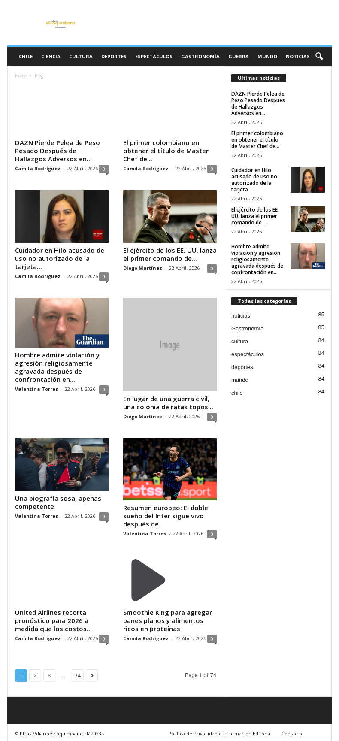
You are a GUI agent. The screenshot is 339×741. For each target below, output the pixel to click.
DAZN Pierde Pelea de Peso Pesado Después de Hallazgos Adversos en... (57, 150)
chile (26, 56)
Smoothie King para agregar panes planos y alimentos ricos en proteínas (167, 620)
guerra (238, 56)
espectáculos (154, 56)
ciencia (51, 56)
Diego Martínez (142, 268)
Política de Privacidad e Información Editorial (220, 733)
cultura (81, 56)
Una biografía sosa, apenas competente (58, 502)
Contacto (291, 733)
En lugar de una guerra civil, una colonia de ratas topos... (168, 402)
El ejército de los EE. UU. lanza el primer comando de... (170, 254)
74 (78, 675)
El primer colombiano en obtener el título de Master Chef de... (166, 150)
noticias (298, 56)
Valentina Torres (36, 389)
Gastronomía (200, 56)
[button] (318, 56)
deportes (114, 56)
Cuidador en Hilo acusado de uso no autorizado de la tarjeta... (59, 258)
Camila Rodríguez (38, 168)
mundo (267, 56)
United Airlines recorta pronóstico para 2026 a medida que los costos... (53, 620)
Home (21, 76)
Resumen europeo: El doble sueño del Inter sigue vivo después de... (165, 515)
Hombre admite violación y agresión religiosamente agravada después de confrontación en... (57, 367)
